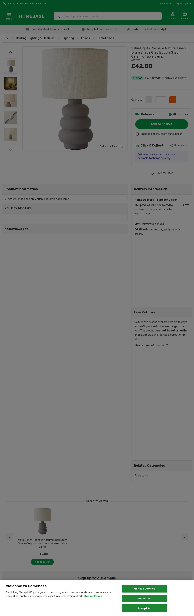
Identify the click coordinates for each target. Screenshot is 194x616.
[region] (97, 598)
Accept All (144, 608)
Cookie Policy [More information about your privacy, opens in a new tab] (93, 596)
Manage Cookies (144, 588)
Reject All (144, 598)
